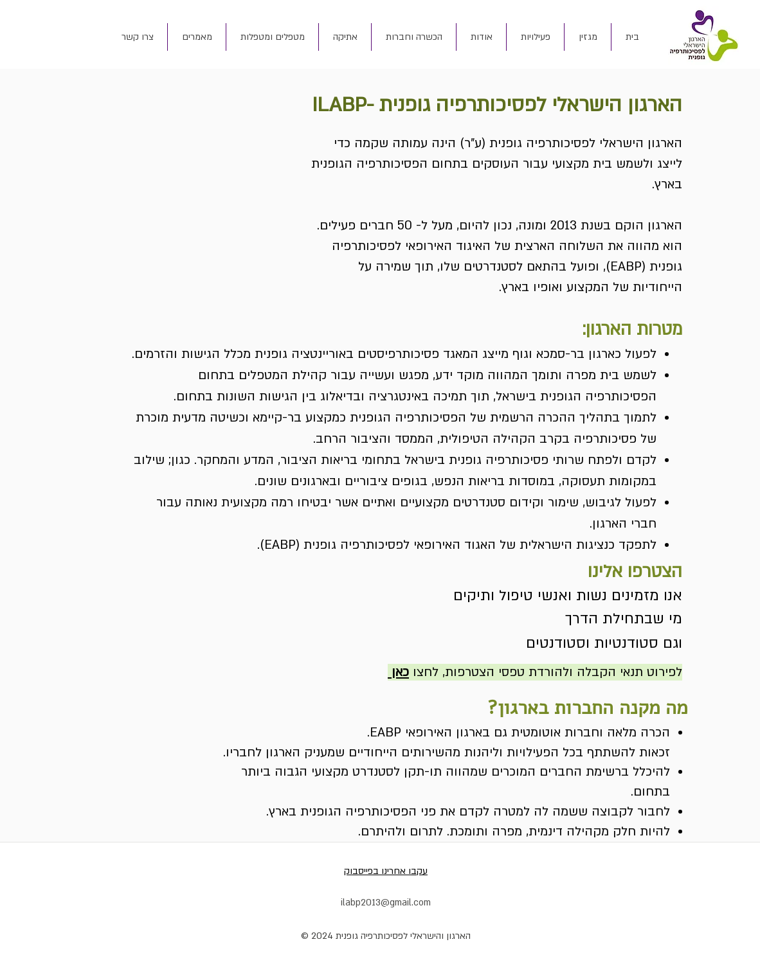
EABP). (276, 545)
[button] (481, 37)
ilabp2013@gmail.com (386, 902)
